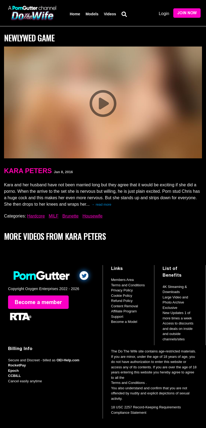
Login (164, 13)
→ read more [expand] (101, 204)
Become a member (38, 302)
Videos (110, 14)
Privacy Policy (122, 290)
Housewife (92, 216)
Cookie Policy (121, 296)
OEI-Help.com (68, 360)
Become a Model (124, 322)
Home (75, 14)
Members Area (122, 280)
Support (117, 317)
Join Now (187, 13)
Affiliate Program (124, 311)
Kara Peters (28, 170)
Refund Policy (122, 301)
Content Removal (124, 306)
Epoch (13, 371)
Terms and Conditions (128, 285)
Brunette (70, 216)
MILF (53, 216)
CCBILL (14, 376)
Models (92, 14)
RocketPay (17, 365)
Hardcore (36, 216)
